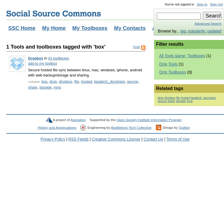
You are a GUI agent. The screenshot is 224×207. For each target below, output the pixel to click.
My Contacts (130, 28)
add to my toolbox (42, 63)
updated (214, 31)
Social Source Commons (53, 13)
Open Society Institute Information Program (149, 120)
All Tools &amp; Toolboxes (182, 56)
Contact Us (153, 139)
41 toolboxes (58, 58)
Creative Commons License (116, 139)
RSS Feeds (78, 139)
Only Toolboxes (172, 72)
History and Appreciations (57, 128)
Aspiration (78, 120)
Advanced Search (208, 24)
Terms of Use (177, 139)
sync (57, 87)
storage (45, 87)
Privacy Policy (53, 139)
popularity (196, 31)
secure (132, 81)
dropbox (65, 81)
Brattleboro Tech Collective (131, 128)
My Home (54, 28)
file (76, 81)
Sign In (202, 4)
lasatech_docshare (109, 81)
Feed (136, 47)
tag (183, 31)
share (32, 87)
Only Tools (168, 64)
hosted (86, 81)
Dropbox (35, 58)
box (45, 81)
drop (53, 81)
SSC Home (22, 28)
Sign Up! (216, 4)
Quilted (184, 128)
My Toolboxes (90, 28)
